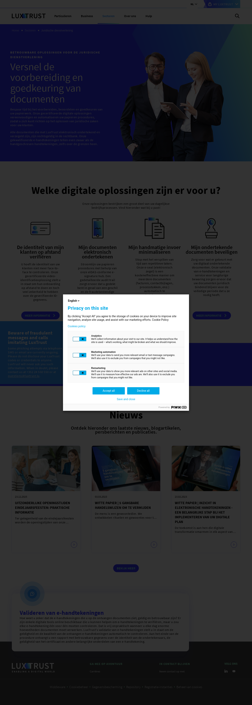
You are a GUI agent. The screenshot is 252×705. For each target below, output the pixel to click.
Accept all (109, 390)
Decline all (143, 390)
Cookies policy (76, 326)
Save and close (126, 399)
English (74, 300)
